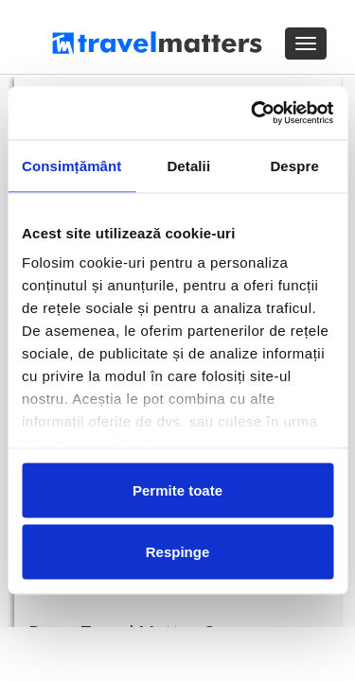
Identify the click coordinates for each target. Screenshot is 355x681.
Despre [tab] (294, 165)
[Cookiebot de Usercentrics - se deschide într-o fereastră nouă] (252, 113)
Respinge (178, 552)
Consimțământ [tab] (71, 165)
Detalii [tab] (188, 165)
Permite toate (177, 489)
